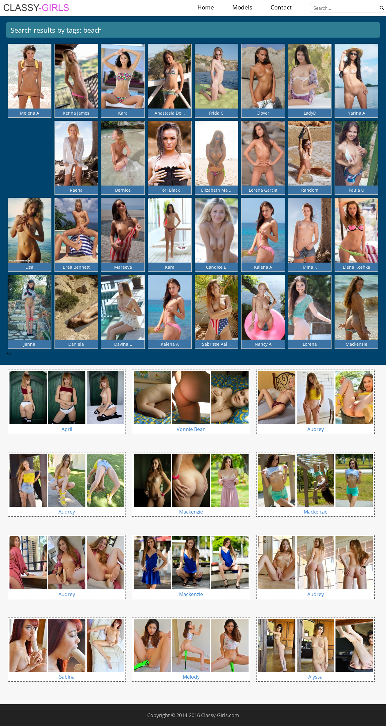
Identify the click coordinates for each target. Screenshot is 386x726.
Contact (281, 7)
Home (205, 7)
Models (242, 7)
